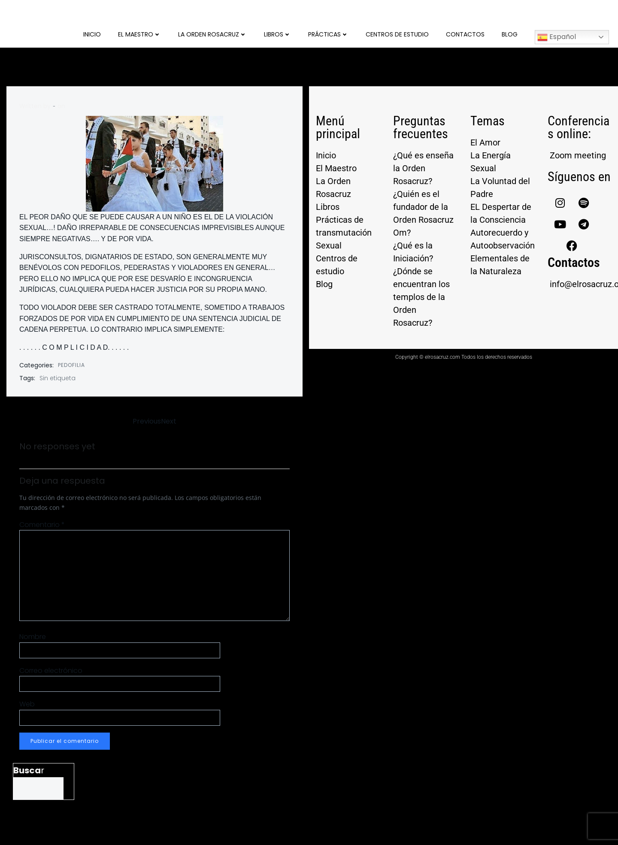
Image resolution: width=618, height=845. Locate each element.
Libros (277, 34)
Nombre (32, 637)
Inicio (92, 34)
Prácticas (328, 34)
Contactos (465, 34)
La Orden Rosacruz (212, 34)
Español (556, 37)
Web (27, 704)
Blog (510, 34)
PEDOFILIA (71, 365)
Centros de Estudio (397, 34)
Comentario (42, 525)
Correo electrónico (50, 670)
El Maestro (139, 34)
